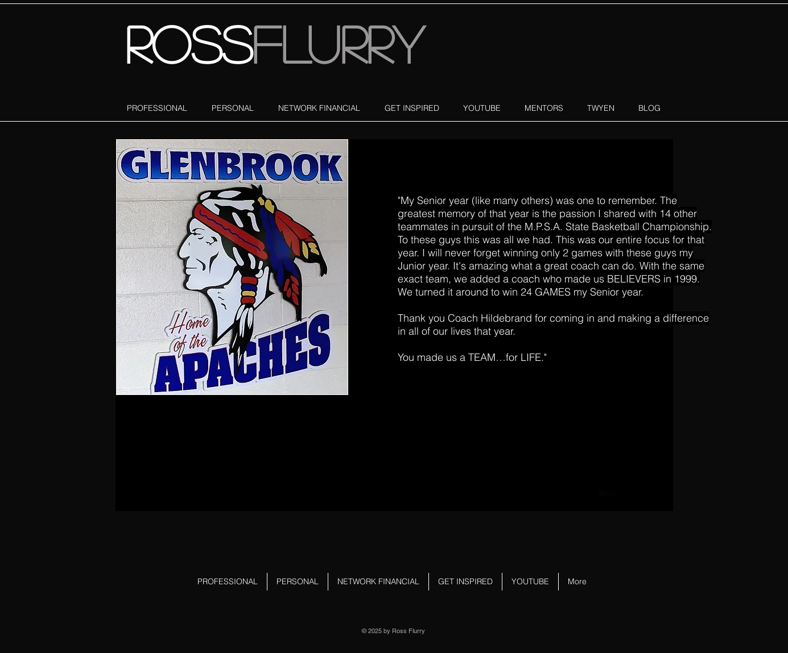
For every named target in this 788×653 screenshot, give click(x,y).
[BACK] (608, 494)
